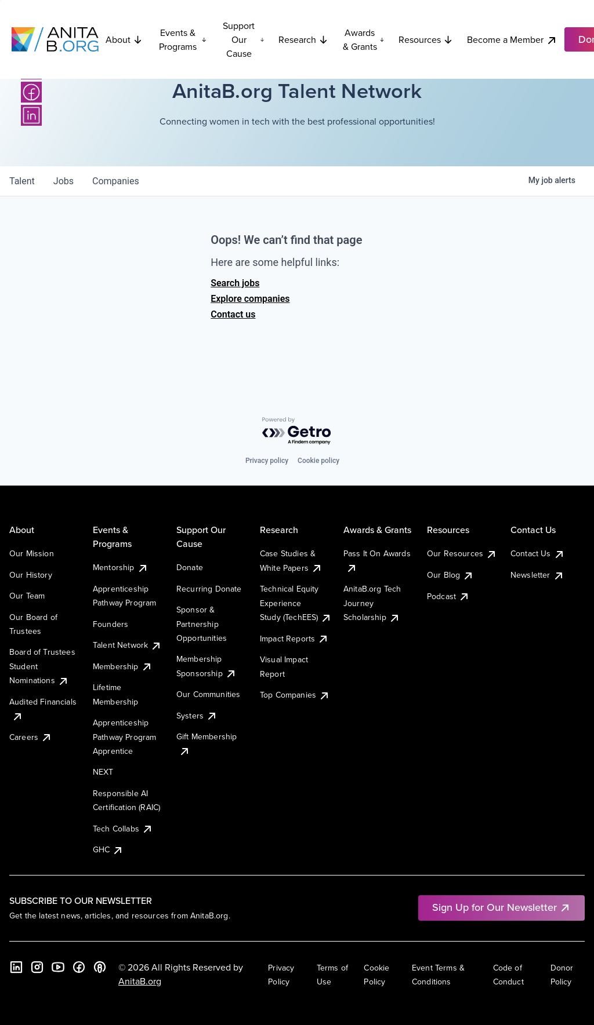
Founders (110, 624)
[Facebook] (31, 92)
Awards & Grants (364, 39)
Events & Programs (183, 39)
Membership (123, 666)
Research (303, 39)
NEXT (103, 772)
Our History (30, 575)
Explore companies (250, 298)
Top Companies (295, 695)
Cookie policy (318, 461)
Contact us (233, 314)
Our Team (27, 595)
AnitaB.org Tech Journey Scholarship (372, 603)
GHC (108, 849)
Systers (197, 715)
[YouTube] (58, 967)
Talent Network (127, 645)
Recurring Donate (209, 588)
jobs (63, 181)
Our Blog (450, 575)
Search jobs (235, 283)
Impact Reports (294, 638)
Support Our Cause (244, 39)
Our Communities (208, 694)
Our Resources (462, 553)
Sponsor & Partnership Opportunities (201, 624)
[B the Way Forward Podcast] (100, 967)
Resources (426, 39)
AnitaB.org (139, 981)
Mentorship (120, 567)
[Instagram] (37, 967)
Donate (189, 567)
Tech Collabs (123, 828)
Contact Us (537, 553)
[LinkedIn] (31, 115)
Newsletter (537, 575)
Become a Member (512, 39)
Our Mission (31, 553)
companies (115, 181)
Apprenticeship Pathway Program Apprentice (124, 737)
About (124, 39)
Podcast (448, 596)
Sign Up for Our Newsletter (501, 907)
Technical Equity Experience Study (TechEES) (296, 603)
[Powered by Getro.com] (297, 431)
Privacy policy (266, 461)
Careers (30, 737)
